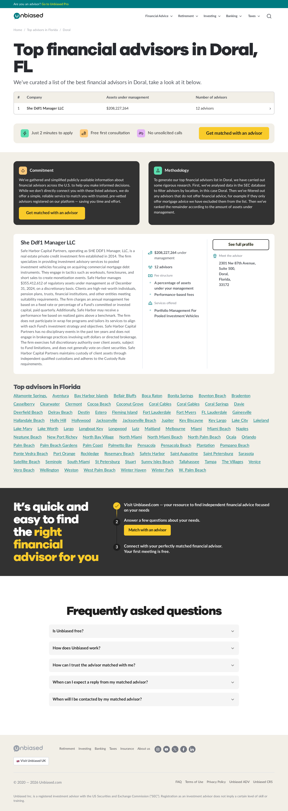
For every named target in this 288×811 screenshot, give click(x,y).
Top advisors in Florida (42, 30)
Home (18, 30)
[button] (159, 16)
